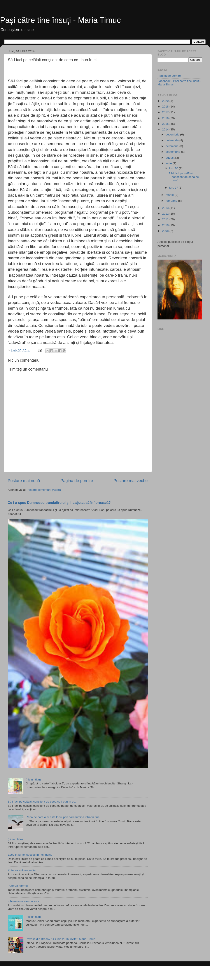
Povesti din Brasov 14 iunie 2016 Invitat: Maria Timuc (60, 939)
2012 (166, 213)
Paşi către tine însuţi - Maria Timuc (60, 20)
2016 (166, 118)
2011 (166, 219)
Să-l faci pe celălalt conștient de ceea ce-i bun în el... (42, 801)
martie (170, 194)
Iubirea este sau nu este (23, 901)
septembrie (173, 151)
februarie (172, 200)
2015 (166, 123)
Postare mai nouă (24, 480)
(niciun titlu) (33, 779)
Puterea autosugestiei (22, 870)
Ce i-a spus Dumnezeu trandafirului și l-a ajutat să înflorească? (59, 503)
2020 (166, 100)
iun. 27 (174, 187)
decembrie (173, 134)
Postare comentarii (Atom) (43, 489)
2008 (166, 230)
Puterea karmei (18, 885)
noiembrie (172, 140)
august (170, 157)
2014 (166, 129)
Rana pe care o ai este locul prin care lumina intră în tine (63, 817)
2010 (166, 225)
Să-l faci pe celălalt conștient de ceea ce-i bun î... (184, 177)
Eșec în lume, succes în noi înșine (30, 854)
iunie (169, 163)
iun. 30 (174, 168)
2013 (166, 208)
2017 (166, 112)
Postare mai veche (131, 480)
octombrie (172, 146)
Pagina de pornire (76, 480)
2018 (166, 106)
